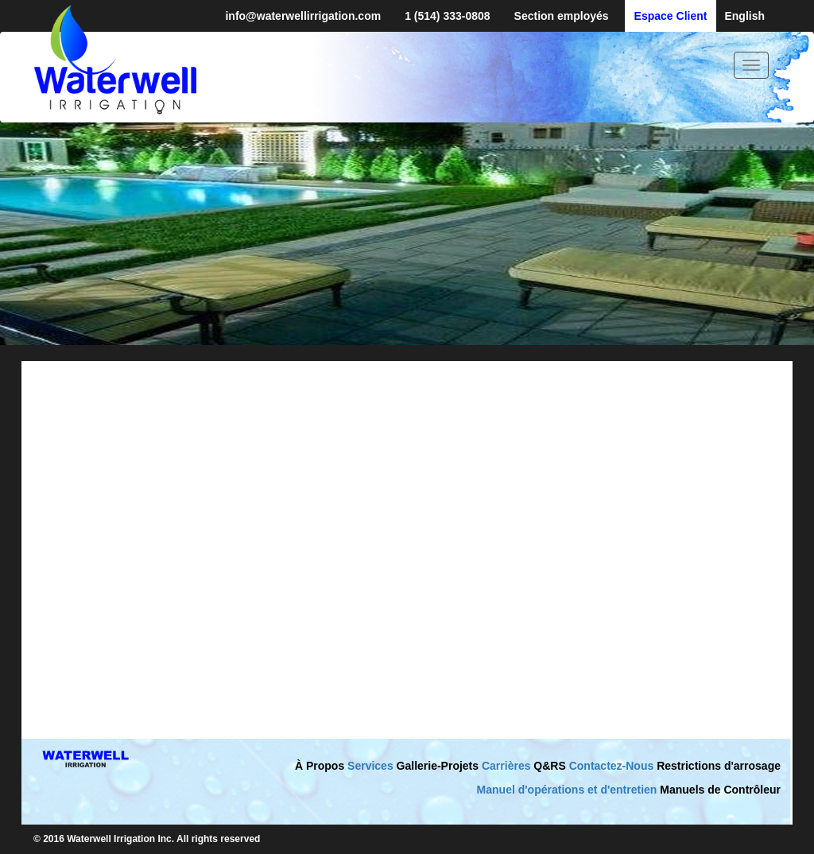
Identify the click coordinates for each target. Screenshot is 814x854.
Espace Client (670, 16)
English (744, 16)
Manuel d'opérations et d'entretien (567, 789)
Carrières (506, 765)
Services (370, 765)
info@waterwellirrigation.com (303, 16)
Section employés (561, 16)
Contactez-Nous (611, 765)
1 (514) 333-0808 (447, 16)
